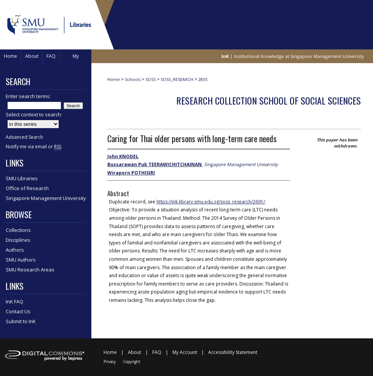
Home (113, 79)
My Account (184, 352)
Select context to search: (34, 114)
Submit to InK (21, 321)
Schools (132, 79)
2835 (202, 79)
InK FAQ (14, 301)
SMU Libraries (22, 178)
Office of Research (27, 188)
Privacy (110, 361)
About (134, 352)
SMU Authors (21, 259)
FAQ (156, 352)
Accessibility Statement (232, 352)
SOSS (150, 79)
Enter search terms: (28, 96)
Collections (18, 230)
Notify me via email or (33, 146)
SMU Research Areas (30, 269)
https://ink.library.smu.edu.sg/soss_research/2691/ (210, 201)
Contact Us (18, 311)
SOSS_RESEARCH (177, 79)
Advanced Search (24, 137)
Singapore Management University (46, 198)
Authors (15, 249)
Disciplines (18, 239)
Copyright (131, 361)
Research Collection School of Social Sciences (268, 100)
